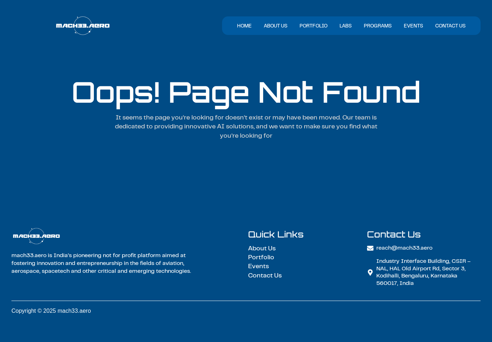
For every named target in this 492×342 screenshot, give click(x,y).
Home (244, 26)
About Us (275, 26)
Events (413, 26)
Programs (378, 26)
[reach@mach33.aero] (370, 248)
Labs (346, 26)
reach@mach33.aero (404, 248)
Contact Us (450, 26)
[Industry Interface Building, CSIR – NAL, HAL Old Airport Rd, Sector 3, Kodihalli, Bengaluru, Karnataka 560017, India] (370, 272)
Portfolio (313, 26)
